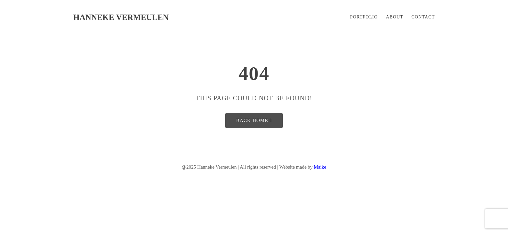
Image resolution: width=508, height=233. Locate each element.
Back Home (254, 120)
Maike (320, 167)
